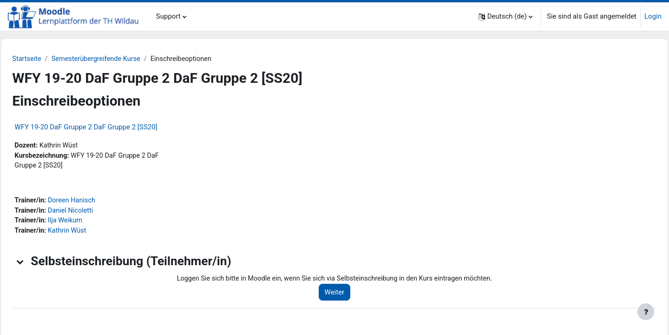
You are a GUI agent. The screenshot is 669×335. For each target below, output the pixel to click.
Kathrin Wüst (90, 233)
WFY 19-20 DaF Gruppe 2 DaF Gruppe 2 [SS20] (106, 127)
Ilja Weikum (87, 223)
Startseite (48, 59)
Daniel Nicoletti (93, 212)
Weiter (351, 295)
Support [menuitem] (168, 16)
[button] (505, 16)
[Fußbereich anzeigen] (645, 311)
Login (653, 16)
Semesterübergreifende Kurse (119, 59)
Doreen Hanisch (94, 202)
